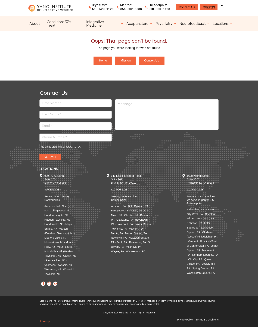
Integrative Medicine (95, 23)
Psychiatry (164, 23)
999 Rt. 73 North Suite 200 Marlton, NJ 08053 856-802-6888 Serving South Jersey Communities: (57, 187)
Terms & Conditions (207, 319)
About (34, 23)
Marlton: (126, 5)
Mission (125, 60)
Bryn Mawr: (99, 5)
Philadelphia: (157, 5)
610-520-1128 (102, 9)
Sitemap (44, 321)
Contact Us (151, 60)
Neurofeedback (192, 23)
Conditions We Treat (59, 23)
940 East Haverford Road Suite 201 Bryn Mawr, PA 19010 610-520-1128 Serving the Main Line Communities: (126, 187)
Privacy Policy (185, 319)
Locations (221, 23)
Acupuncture (137, 23)
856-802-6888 (131, 9)
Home (103, 60)
